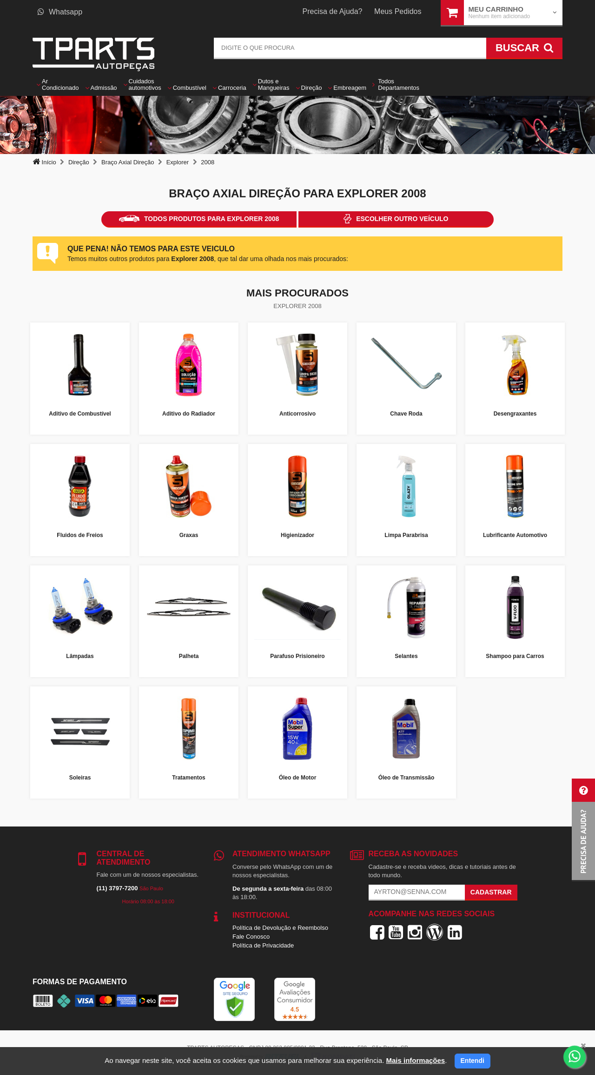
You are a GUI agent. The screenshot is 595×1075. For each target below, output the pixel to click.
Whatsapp (60, 12)
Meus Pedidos (397, 11)
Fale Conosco (251, 936)
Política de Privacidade (263, 945)
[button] (583, 830)
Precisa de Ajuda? (333, 11)
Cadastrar (491, 892)
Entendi (472, 1060)
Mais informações (415, 1060)
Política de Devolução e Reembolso (280, 927)
